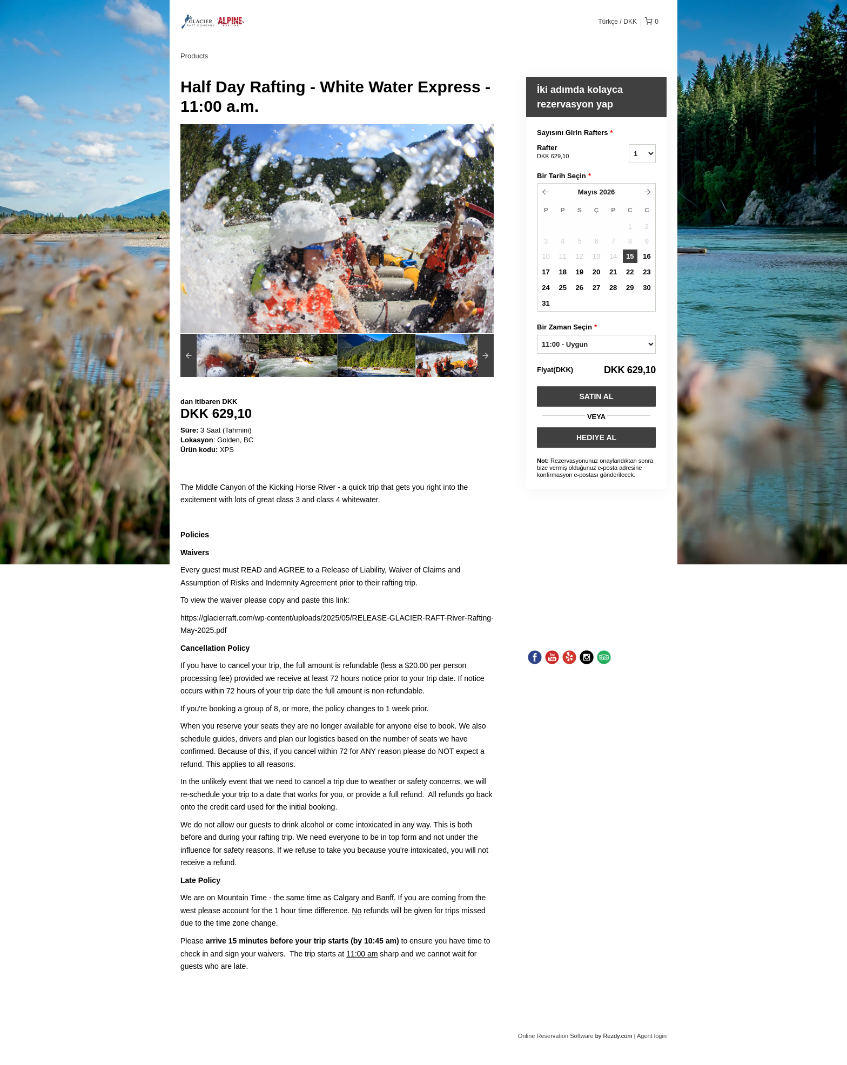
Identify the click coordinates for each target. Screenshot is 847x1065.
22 (630, 272)
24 (545, 288)
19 (579, 272)
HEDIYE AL (596, 437)
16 (646, 256)
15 (630, 256)
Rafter (569, 152)
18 (562, 272)
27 (596, 288)
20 (596, 272)
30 (646, 288)
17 (545, 272)
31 (545, 303)
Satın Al (597, 396)
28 (613, 288)
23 (646, 272)
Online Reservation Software (556, 1036)
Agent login (652, 1036)
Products (194, 56)
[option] (219, 355)
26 (579, 288)
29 (630, 288)
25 (562, 288)
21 (613, 272)
